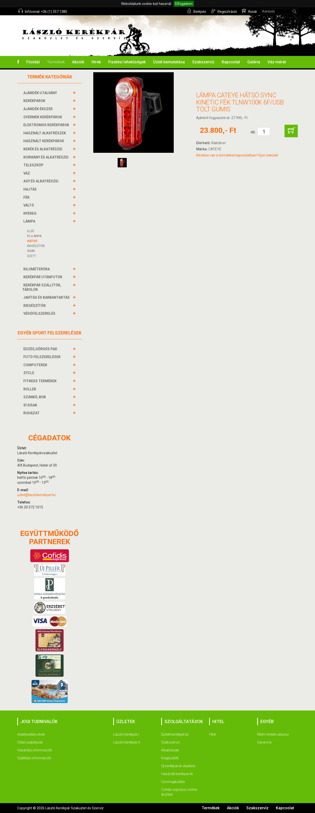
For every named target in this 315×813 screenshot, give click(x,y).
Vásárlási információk (34, 750)
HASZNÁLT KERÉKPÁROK (44, 141)
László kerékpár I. (126, 734)
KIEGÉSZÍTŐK (36, 246)
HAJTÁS (30, 189)
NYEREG (30, 213)
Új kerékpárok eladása (178, 766)
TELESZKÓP (34, 165)
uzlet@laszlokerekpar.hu (36, 495)
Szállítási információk (34, 758)
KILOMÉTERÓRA (37, 269)
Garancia (264, 742)
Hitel (212, 734)
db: (253, 132)
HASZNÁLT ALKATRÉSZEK (45, 133)
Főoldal (33, 62)
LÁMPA (29, 221)
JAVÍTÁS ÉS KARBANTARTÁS (47, 297)
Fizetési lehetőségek (127, 62)
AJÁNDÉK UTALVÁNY (40, 93)
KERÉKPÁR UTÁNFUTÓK (43, 277)
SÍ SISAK (30, 405)
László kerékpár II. (127, 742)
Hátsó (32, 241)
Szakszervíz (203, 62)
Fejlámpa (34, 236)
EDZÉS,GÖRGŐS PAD (41, 349)
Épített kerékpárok (175, 734)
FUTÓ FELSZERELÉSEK (42, 357)
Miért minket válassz (273, 734)
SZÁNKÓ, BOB (35, 397)
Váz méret (277, 62)
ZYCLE (29, 373)
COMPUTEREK (35, 365)
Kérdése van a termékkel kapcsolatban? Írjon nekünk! (237, 155)
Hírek (96, 62)
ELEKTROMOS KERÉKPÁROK (46, 125)
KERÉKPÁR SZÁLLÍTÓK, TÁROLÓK (41, 287)
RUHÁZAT (32, 413)
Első (30, 231)
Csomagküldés (173, 782)
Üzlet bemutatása (169, 62)
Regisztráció (224, 11)
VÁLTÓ (29, 205)
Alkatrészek (170, 750)
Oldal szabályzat (30, 742)
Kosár (249, 11)
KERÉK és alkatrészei (43, 149)
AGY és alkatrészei (41, 181)
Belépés (196, 11)
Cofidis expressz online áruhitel (179, 792)
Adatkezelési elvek (31, 734)
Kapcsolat (231, 62)
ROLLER (30, 389)
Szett (31, 256)
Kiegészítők (170, 758)
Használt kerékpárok (177, 774)
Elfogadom (183, 4)
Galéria (253, 62)
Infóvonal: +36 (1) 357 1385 (42, 11)
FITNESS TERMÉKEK (40, 381)
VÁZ (27, 173)
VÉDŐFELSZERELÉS (40, 313)
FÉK (27, 197)
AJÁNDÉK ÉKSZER (38, 109)
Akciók (78, 62)
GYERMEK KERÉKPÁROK (43, 117)
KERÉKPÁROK (35, 101)
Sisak (31, 251)
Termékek (56, 62)
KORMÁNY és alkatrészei (46, 157)
